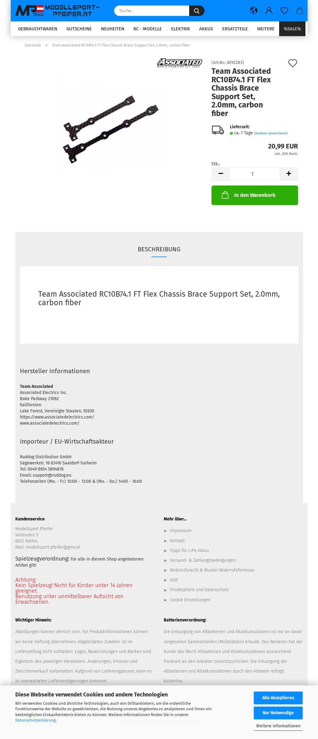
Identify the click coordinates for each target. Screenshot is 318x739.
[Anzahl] (255, 174)
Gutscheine (79, 29)
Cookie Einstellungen (190, 599)
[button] (253, 10)
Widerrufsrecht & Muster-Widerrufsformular (212, 570)
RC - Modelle (147, 29)
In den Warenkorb (247, 195)
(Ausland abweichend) (271, 133)
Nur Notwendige (278, 712)
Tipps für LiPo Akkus (189, 550)
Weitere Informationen (278, 726)
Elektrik (180, 29)
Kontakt (177, 540)
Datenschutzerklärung (35, 720)
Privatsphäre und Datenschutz (199, 589)
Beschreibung (159, 249)
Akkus (206, 29)
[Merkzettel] (284, 10)
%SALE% (292, 29)
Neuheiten (112, 29)
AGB (174, 580)
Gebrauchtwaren (37, 29)
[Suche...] (196, 11)
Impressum (181, 530)
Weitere (266, 29)
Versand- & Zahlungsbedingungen (203, 560)
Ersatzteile (235, 29)
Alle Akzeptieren (278, 697)
